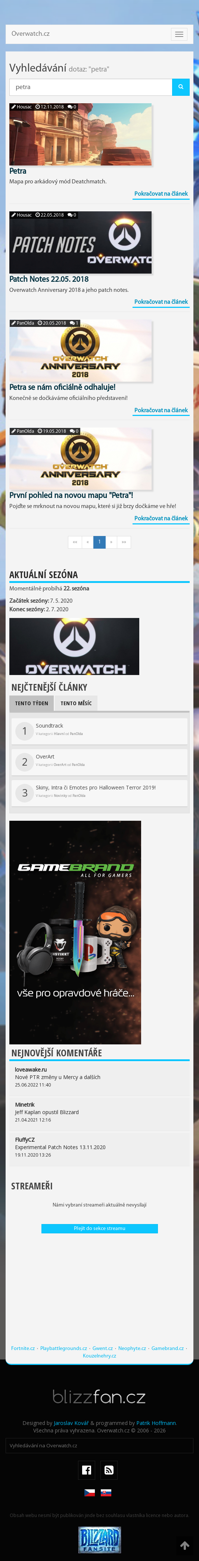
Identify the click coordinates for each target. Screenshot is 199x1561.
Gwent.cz (103, 1349)
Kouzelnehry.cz (99, 1356)
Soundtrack (49, 731)
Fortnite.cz (23, 1349)
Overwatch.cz (31, 34)
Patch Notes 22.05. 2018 (48, 280)
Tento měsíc (76, 703)
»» (124, 542)
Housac (22, 107)
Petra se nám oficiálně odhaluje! (62, 388)
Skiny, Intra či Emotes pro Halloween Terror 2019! (85, 793)
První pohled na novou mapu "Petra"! (71, 496)
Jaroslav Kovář (71, 1422)
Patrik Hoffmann (156, 1422)
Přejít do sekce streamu (99, 1229)
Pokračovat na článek (161, 194)
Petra (17, 172)
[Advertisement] (99, 1293)
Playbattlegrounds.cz (63, 1349)
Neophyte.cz (132, 1349)
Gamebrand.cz (168, 1349)
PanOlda (23, 323)
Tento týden (31, 703)
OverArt (50, 762)
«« (75, 542)
